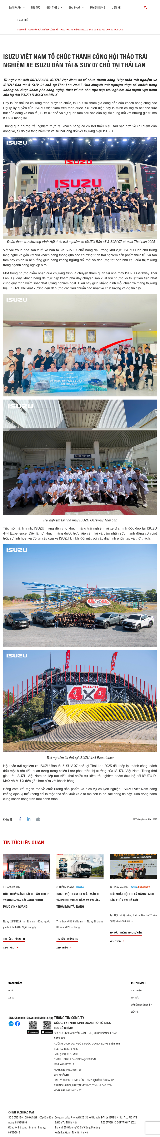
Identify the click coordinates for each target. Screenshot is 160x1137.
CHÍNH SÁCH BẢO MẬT (21, 1112)
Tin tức (35, 7)
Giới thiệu (136, 990)
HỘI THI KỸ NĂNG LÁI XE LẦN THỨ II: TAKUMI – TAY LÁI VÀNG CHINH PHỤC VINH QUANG (26, 900)
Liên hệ (116, 7)
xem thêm (10, 947)
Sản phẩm (15, 983)
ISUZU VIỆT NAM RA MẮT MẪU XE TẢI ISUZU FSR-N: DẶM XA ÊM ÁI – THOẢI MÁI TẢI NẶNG (78, 900)
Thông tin (19, 938)
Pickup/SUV (144, 886)
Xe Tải (11, 997)
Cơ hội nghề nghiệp (141, 1004)
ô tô (10, 990)
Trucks (80, 886)
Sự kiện (137, 932)
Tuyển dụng (97, 7)
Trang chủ (22, 20)
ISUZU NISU (138, 983)
